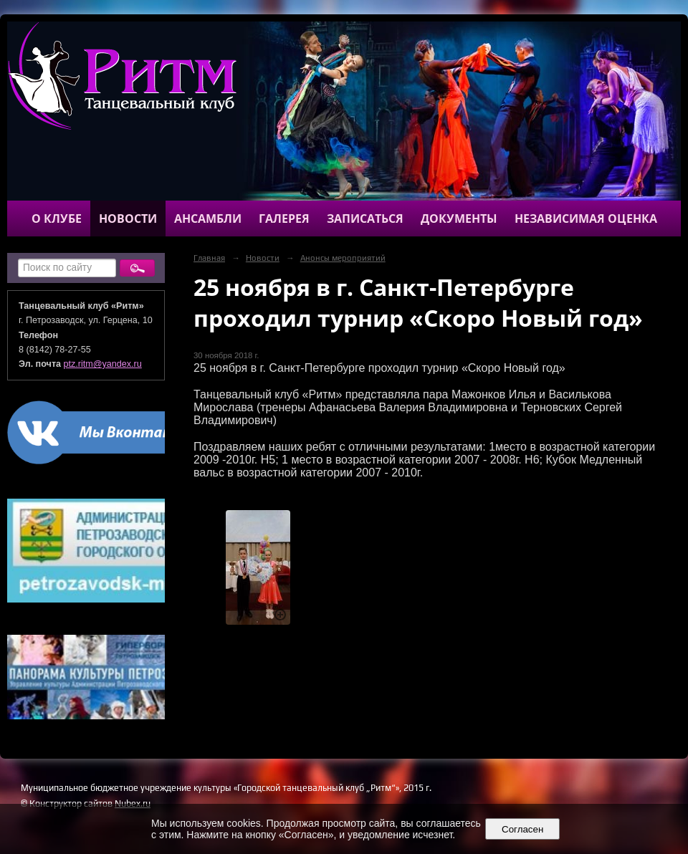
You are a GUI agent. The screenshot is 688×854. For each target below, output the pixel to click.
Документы (459, 218)
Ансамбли (208, 218)
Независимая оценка (586, 218)
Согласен (523, 829)
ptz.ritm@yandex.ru (103, 364)
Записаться (365, 218)
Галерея (284, 218)
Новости (128, 218)
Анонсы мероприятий (343, 258)
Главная (209, 258)
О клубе (57, 218)
